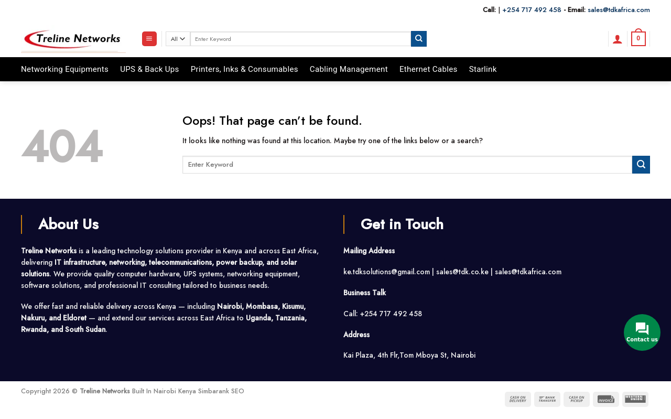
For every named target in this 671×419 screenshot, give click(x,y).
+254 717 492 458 (531, 10)
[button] (149, 38)
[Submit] (419, 38)
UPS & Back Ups (149, 69)
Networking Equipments (65, 69)
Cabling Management (349, 69)
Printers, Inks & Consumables (244, 69)
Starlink (483, 69)
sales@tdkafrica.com (619, 10)
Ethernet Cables (428, 69)
